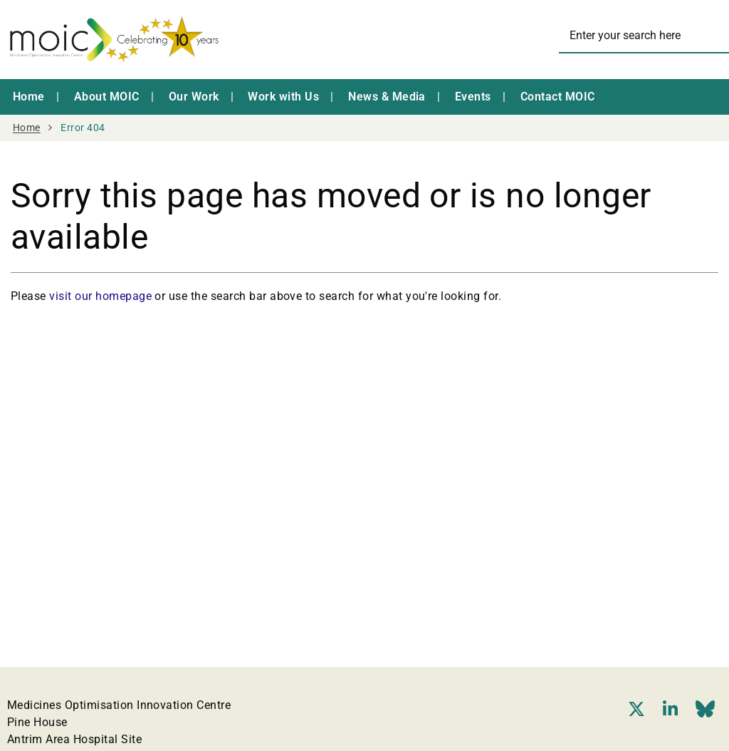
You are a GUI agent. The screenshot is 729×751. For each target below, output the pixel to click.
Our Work (194, 96)
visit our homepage (100, 296)
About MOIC (107, 96)
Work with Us (283, 96)
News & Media (387, 96)
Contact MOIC (557, 96)
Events (473, 96)
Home (29, 96)
